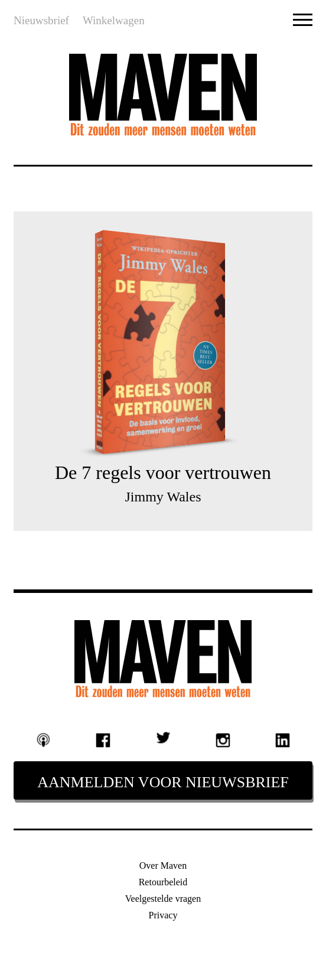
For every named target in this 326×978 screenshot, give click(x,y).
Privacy (163, 915)
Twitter (163, 738)
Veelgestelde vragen (163, 899)
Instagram (223, 741)
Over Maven (163, 865)
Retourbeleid (163, 882)
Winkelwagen (114, 20)
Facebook (103, 741)
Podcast (43, 740)
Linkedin (283, 741)
